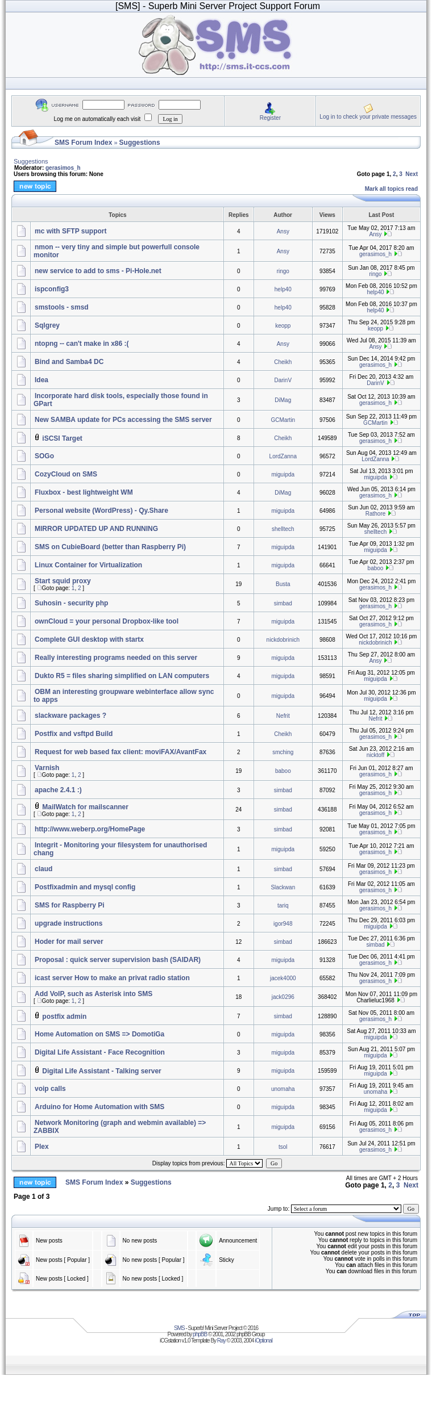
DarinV (283, 380)
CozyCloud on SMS (66, 474)
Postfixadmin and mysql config (85, 887)
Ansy (283, 231)
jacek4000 (283, 978)
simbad (283, 603)
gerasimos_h (63, 168)
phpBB (200, 1334)
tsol (283, 1147)
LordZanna (283, 456)
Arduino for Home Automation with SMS (99, 1107)
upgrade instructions (68, 923)
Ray (221, 1340)
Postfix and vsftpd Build (74, 734)
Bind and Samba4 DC (69, 362)
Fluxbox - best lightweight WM (84, 492)
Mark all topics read (391, 189)
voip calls (50, 1089)
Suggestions (139, 143)
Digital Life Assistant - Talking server (101, 1071)
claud (43, 869)
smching (282, 752)
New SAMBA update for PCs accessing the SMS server (123, 420)
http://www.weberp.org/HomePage (90, 829)
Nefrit (283, 716)
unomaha (283, 1089)
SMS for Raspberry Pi (70, 905)
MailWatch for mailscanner (85, 807)
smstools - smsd (62, 307)
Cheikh (283, 362)
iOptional (263, 1340)
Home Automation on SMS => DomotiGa (99, 1034)
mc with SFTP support (70, 231)
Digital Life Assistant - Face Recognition (100, 1052)
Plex (42, 1147)
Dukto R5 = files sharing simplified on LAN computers (122, 676)
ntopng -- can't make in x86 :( (82, 344)
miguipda (283, 474)
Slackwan (283, 887)
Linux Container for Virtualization (88, 565)
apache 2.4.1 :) (58, 790)
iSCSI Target (62, 438)
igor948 (282, 924)
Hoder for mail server (69, 942)
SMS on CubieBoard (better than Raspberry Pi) (110, 547)
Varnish (47, 768)
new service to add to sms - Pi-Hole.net (98, 271)
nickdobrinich (283, 640)
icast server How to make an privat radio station (112, 978)
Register (270, 118)
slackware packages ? (70, 716)
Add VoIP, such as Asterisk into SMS (93, 994)
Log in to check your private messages (368, 117)
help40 (283, 289)
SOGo (44, 456)
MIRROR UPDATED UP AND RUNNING (96, 529)
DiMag (283, 400)
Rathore (375, 514)
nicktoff (376, 755)
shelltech (283, 529)
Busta (283, 584)
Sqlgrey (47, 325)
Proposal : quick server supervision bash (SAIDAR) (118, 960)
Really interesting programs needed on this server (116, 658)
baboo (376, 568)
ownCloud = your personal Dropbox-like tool (106, 621)
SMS (179, 1328)
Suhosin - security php (71, 603)
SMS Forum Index (83, 143)
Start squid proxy (63, 581)
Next (411, 174)
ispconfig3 (52, 289)
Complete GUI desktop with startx (89, 639)
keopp (282, 326)
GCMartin (283, 420)
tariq (282, 905)
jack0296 (283, 997)
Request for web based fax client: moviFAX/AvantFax (120, 752)
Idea (41, 380)
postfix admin (64, 1017)
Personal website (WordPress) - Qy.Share (101, 511)
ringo (283, 271)
